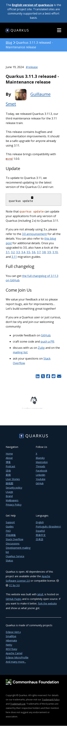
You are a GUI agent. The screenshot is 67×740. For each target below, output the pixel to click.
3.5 (28, 252)
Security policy (14, 489)
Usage (9, 494)
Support (10, 524)
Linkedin (40, 477)
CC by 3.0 (14, 587)
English (40, 524)
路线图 (9, 485)
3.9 (49, 252)
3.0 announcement (34, 234)
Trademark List (17, 705)
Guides (10, 528)
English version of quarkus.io (32, 5)
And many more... (16, 664)
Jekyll (40, 596)
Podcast (10, 468)
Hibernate (11, 642)
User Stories (13, 481)
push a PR (47, 341)
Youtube (40, 481)
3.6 (33, 252)
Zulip (41, 348)
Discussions (12, 545)
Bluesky (40, 460)
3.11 (14, 257)
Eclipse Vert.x (13, 634)
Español (40, 533)
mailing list (20, 352)
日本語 (39, 541)
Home (9, 455)
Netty (9, 647)
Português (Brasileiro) (48, 528)
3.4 (23, 252)
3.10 (55, 252)
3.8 (44, 252)
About (9, 460)
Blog (9, 42)
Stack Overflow (14, 541)
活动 (8, 472)
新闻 (8, 477)
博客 (8, 464)
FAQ (8, 533)
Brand (9, 498)
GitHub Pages (13, 601)
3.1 (7, 252)
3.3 (18, 252)
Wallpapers (12, 502)
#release (32, 67)
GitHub (45, 335)
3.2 (13, 252)
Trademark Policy (50, 701)
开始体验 (11, 537)
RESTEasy (11, 651)
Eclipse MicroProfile (17, 659)
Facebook (41, 472)
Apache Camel (14, 655)
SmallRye (11, 638)
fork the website (47, 605)
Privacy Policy (13, 506)
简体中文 (41, 537)
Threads (40, 468)
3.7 (39, 252)
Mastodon (42, 464)
